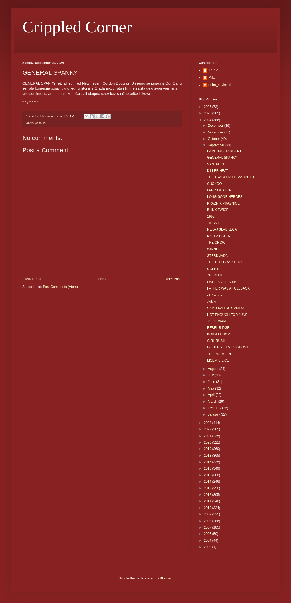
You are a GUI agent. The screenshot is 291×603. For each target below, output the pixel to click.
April (211, 395)
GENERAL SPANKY (222, 157)
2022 (208, 429)
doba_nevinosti (219, 85)
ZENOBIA (214, 295)
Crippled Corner (77, 27)
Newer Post (32, 279)
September (216, 145)
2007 (208, 527)
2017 (208, 462)
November (216, 132)
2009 (208, 514)
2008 (208, 521)
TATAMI (213, 223)
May (211, 388)
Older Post (172, 279)
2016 (208, 468)
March (213, 401)
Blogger (165, 578)
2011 (208, 501)
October (214, 139)
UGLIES (213, 269)
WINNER (214, 249)
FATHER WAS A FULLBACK (228, 288)
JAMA (211, 302)
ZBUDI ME (215, 275)
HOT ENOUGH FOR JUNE (227, 315)
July (211, 375)
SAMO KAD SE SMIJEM (225, 308)
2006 (208, 534)
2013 (208, 488)
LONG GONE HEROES (225, 197)
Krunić (213, 70)
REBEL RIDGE (218, 328)
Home (102, 279)
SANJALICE (216, 164)
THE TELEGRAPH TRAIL (226, 262)
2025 (208, 113)
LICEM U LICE (218, 360)
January (214, 414)
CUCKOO (214, 184)
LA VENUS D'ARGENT (224, 151)
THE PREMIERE (219, 354)
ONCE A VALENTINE (223, 282)
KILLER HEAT (217, 171)
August (213, 369)
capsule (40, 123)
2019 (208, 449)
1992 (211, 217)
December (216, 126)
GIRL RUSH (216, 341)
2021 (208, 436)
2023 (208, 423)
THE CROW (216, 243)
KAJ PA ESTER (218, 236)
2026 (208, 107)
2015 (208, 475)
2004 (208, 541)
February (215, 408)
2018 (208, 455)
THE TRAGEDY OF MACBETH (230, 177)
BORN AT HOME (220, 334)
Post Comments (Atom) (60, 287)
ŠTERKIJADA (217, 256)
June (212, 382)
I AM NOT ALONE (220, 190)
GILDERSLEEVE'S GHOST (227, 347)
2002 (208, 547)
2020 (208, 442)
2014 (208, 482)
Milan (212, 77)
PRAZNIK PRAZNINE (223, 203)
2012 (208, 495)
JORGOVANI (217, 321)
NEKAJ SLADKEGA (222, 229)
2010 (208, 508)
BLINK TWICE (217, 210)
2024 (208, 120)
